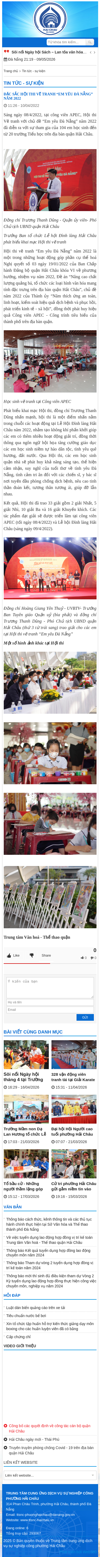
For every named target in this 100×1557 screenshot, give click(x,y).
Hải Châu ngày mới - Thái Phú (31, 1439)
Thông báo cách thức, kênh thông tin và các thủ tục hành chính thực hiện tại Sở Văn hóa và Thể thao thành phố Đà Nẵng (49, 1224)
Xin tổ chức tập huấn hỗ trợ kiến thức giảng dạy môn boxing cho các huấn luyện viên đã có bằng (50, 1326)
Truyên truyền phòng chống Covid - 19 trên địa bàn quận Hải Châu (49, 1450)
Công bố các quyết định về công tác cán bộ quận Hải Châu (47, 1428)
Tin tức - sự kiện (33, 71)
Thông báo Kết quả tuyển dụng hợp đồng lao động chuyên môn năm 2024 (48, 1252)
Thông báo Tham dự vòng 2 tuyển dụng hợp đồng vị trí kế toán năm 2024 (49, 1265)
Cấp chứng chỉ (18, 1337)
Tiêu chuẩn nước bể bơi (26, 1316)
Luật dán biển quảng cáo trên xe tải (35, 1308)
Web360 (90, 1552)
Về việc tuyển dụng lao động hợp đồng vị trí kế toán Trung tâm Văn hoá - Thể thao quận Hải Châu (49, 1240)
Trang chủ (11, 71)
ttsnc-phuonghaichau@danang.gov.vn (46, 1515)
